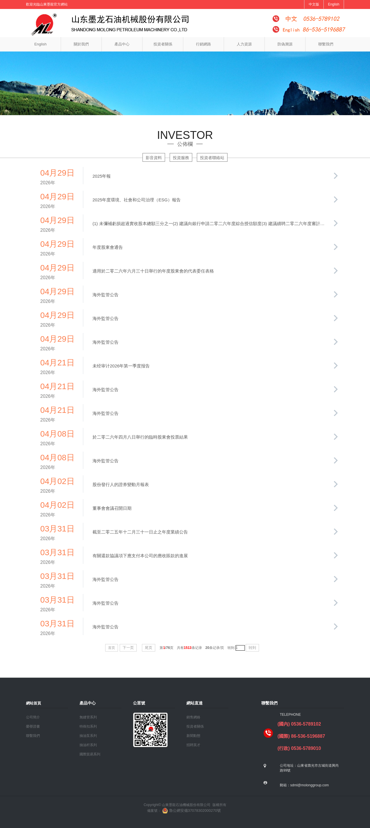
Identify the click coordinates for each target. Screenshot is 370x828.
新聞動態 (193, 736)
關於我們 (81, 44)
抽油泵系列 (88, 736)
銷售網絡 (193, 717)
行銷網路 (203, 44)
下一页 (128, 647)
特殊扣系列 (88, 726)
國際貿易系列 (89, 754)
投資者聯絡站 (212, 157)
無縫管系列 (88, 717)
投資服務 (181, 157)
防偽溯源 (285, 44)
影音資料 (154, 157)
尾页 (148, 647)
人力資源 (244, 44)
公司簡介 (33, 717)
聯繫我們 (325, 44)
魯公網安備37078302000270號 (191, 810)
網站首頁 (33, 703)
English (333, 4)
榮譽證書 (33, 726)
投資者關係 (162, 44)
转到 (252, 647)
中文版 (314, 4)
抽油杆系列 (88, 745)
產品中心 (122, 44)
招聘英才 (193, 745)
